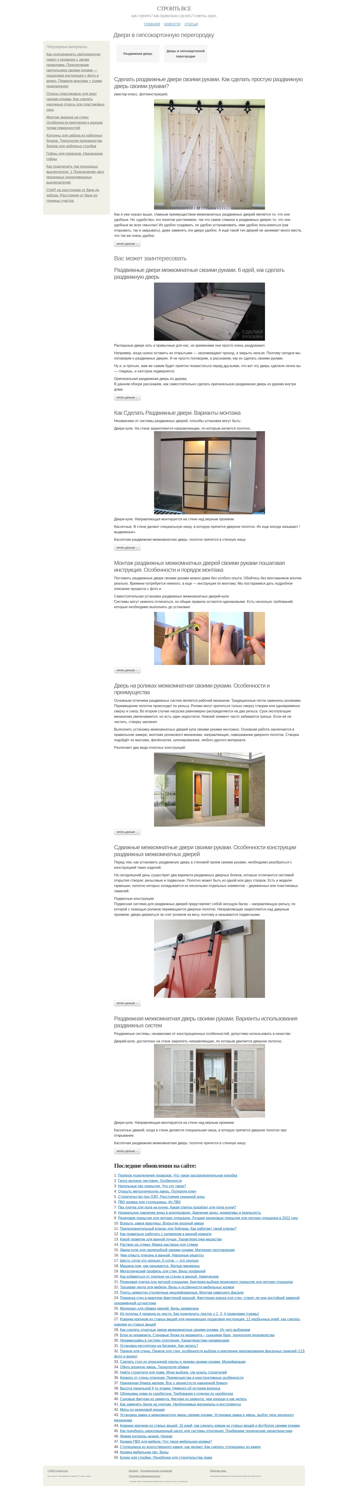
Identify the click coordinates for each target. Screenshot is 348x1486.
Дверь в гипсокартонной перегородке (186, 53)
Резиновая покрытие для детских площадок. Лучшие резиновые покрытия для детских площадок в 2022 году (208, 1218)
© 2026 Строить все (57, 1471)
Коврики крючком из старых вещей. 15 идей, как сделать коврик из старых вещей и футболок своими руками (210, 1425)
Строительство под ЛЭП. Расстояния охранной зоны (161, 1197)
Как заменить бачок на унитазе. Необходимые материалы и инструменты (180, 1404)
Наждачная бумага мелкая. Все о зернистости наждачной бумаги (173, 1383)
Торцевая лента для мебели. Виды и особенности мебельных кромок (177, 1287)
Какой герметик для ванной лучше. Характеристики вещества (171, 1239)
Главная (152, 23)
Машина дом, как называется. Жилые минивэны (160, 1266)
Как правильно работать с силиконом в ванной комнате (166, 1234)
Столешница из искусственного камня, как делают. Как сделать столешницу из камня (190, 1447)
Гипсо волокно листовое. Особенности (150, 1181)
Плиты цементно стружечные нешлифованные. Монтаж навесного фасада (182, 1292)
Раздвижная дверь (137, 53)
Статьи (191, 23)
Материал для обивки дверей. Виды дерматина (159, 1308)
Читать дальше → (127, 243)
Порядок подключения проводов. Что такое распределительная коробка (177, 1175)
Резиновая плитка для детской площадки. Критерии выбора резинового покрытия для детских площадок (206, 1282)
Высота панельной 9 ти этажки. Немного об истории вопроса (170, 1388)
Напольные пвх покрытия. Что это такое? (152, 1186)
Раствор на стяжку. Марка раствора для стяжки (159, 1244)
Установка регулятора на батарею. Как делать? (159, 1346)
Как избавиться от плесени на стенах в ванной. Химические (169, 1276)
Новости (172, 23)
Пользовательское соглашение (156, 1471)
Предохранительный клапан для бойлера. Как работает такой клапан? (178, 1228)
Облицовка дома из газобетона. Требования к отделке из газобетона (176, 1394)
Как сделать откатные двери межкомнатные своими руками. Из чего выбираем (185, 1330)
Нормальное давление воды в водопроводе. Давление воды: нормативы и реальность (189, 1213)
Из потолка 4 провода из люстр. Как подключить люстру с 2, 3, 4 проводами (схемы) (189, 1314)
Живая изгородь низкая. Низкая (146, 1436)
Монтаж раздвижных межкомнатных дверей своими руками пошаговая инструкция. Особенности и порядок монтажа (199, 566)
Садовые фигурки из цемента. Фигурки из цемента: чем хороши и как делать (183, 1399)
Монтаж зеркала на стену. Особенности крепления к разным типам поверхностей (74, 122)
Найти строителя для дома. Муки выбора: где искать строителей (173, 1372)
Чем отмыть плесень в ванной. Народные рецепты (162, 1255)
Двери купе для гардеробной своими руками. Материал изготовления (177, 1250)
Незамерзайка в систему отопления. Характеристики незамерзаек (174, 1340)
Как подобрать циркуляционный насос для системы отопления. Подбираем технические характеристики (206, 1431)
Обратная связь (218, 1471)
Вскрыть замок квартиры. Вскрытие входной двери (162, 1223)
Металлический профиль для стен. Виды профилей (163, 1271)
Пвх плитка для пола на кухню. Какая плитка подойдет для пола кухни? (177, 1207)
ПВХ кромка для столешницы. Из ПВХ (149, 1202)
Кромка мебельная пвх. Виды (144, 1452)
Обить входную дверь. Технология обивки (154, 1367)
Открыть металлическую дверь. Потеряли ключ (157, 1191)
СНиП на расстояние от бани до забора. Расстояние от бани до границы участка (72, 195)
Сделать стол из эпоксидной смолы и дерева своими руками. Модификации (183, 1362)
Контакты (133, 1471)
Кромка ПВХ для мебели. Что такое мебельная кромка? (166, 1441)
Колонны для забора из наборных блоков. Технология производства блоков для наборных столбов (74, 141)
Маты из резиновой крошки (142, 1409)
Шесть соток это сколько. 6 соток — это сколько (159, 1260)
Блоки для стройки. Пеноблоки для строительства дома (166, 1457)
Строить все (174, 8)
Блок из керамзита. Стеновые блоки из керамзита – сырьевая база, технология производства (197, 1335)
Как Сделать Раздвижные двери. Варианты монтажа (177, 412)
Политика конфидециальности (144, 1476)
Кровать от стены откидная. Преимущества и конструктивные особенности (182, 1378)
